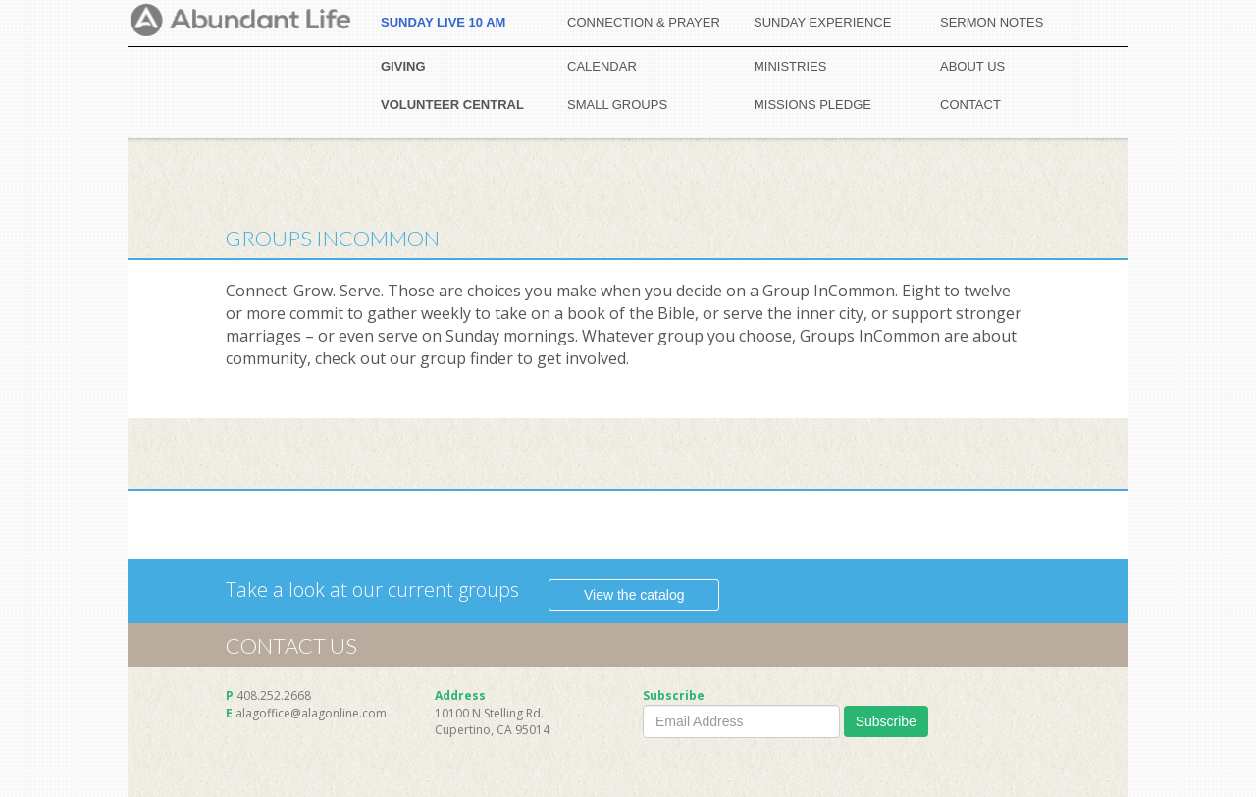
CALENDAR (602, 66)
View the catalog (634, 595)
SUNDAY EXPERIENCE (822, 22)
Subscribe (886, 721)
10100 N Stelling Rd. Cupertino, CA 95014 (492, 721)
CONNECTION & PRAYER (643, 22)
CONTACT (970, 104)
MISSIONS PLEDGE (812, 104)
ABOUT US (972, 66)
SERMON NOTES (991, 22)
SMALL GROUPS (617, 104)
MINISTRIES (790, 66)
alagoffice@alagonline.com (311, 713)
